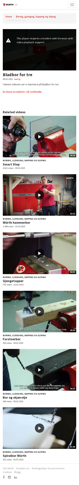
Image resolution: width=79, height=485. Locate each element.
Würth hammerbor (16, 222)
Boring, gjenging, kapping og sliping (36, 16)
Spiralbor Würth (14, 455)
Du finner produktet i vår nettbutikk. (22, 91)
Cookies (7, 472)
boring (17, 79)
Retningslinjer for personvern (48, 468)
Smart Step (11, 164)
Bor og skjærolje (15, 397)
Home (9, 16)
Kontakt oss (22, 468)
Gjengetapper (13, 281)
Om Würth (8, 468)
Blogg (17, 472)
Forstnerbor (12, 339)
